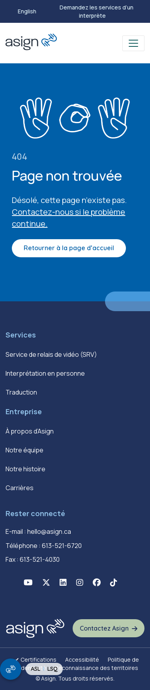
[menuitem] (27, 11)
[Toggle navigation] (133, 43)
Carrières (20, 487)
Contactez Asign (104, 628)
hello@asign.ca (49, 531)
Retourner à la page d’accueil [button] (69, 248)
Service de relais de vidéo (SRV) (51, 354)
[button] (28, 582)
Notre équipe (24, 450)
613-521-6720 (62, 545)
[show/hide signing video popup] (10, 669)
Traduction (21, 392)
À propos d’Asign (30, 431)
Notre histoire (25, 469)
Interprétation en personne (45, 373)
